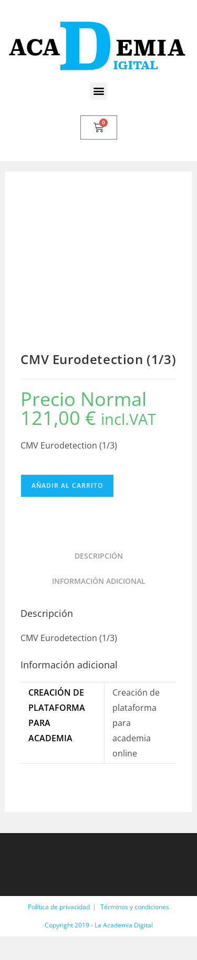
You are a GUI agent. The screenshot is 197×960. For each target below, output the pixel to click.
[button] (98, 91)
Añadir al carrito (67, 485)
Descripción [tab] (99, 556)
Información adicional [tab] (99, 581)
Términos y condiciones (134, 906)
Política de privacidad (59, 906)
